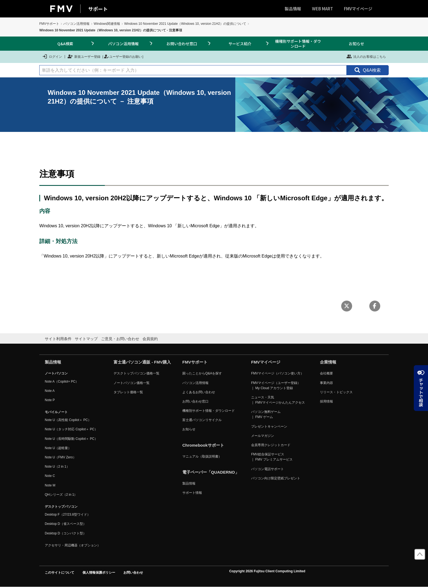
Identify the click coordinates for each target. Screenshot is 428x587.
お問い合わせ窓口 (182, 43)
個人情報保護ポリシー (98, 572)
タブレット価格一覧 (128, 392)
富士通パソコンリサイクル (202, 420)
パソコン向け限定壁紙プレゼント (275, 478)
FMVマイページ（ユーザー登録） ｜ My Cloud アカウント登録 (276, 385)
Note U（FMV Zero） (60, 457)
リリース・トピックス (336, 392)
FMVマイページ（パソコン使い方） (277, 373)
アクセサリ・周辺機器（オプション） (72, 545)
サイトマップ (86, 339)
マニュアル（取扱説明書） (202, 456)
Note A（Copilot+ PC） (62, 381)
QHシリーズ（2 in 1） (61, 495)
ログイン (52, 56)
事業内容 (326, 383)
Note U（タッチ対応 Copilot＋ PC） (71, 429)
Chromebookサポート (203, 445)
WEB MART (322, 8)
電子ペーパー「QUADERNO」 (210, 472)
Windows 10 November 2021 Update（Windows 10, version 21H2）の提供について (185, 24)
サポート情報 (192, 493)
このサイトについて (59, 572)
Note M (50, 485)
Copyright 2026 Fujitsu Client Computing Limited (267, 571)
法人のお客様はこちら (366, 56)
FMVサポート (49, 24)
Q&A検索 (65, 43)
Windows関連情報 (107, 24)
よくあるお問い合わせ (198, 392)
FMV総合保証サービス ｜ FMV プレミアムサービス (272, 456)
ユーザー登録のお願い (123, 56)
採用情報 (326, 401)
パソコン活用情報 (76, 24)
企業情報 (328, 362)
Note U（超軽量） (58, 448)
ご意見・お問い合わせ (120, 339)
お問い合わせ (133, 572)
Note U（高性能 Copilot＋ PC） (68, 420)
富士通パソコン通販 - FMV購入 (142, 362)
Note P (50, 400)
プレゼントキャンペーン (269, 426)
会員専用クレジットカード (270, 445)
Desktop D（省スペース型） (65, 524)
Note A (50, 391)
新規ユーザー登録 (83, 56)
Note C (50, 476)
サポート (98, 8)
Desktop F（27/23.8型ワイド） (67, 514)
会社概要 (326, 373)
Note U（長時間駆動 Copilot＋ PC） (71, 439)
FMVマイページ (358, 8)
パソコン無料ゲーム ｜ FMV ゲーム (266, 414)
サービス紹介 (239, 43)
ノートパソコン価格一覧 (132, 383)
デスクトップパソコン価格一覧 (136, 373)
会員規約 (150, 339)
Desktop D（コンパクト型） (65, 533)
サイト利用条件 (58, 339)
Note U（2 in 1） (57, 466)
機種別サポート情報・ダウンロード (298, 43)
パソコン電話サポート (267, 469)
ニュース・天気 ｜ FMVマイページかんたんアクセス (278, 399)
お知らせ (356, 43)
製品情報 (293, 8)
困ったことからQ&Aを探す (202, 373)
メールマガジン (262, 436)
